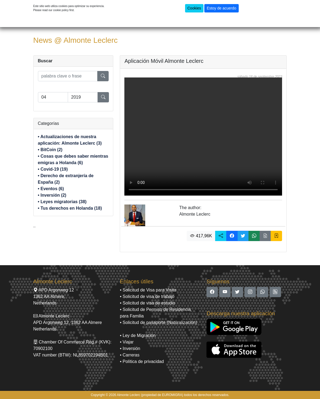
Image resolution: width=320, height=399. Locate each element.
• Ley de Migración (138, 335)
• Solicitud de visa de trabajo (147, 296)
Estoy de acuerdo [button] (221, 8)
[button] (221, 236)
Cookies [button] (194, 8)
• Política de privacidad (142, 361)
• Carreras (129, 355)
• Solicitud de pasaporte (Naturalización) (158, 322)
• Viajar (127, 342)
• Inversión (130, 348)
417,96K (201, 235)
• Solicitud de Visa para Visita (148, 290)
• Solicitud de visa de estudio (147, 303)
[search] (68, 76)
